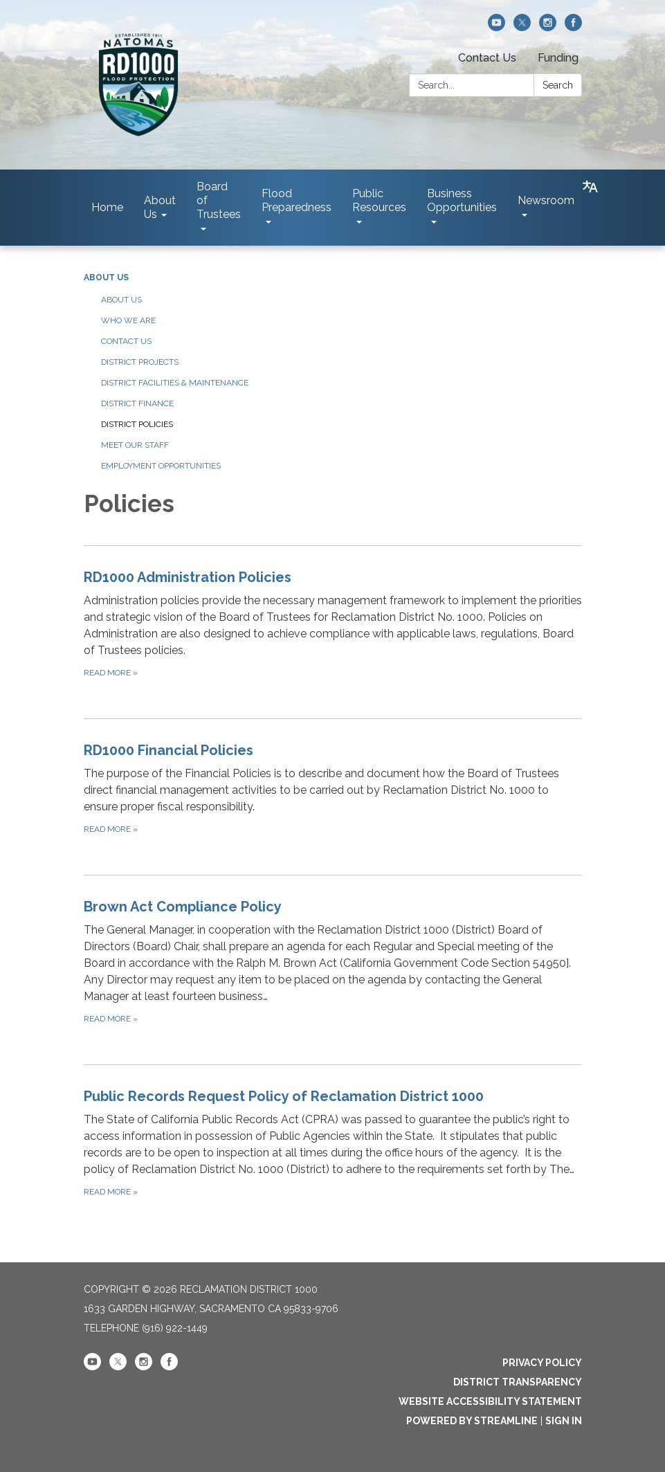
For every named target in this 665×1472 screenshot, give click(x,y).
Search (558, 85)
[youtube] (496, 27)
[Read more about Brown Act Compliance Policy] (333, 961)
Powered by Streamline (472, 1420)
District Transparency (517, 1382)
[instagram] (547, 27)
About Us (106, 277)
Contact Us (487, 57)
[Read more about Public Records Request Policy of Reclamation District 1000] (333, 1142)
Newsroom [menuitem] (546, 200)
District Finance (137, 403)
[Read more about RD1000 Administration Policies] (333, 623)
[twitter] (522, 27)
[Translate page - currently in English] (590, 187)
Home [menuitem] (107, 207)
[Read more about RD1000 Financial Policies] (333, 787)
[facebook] (573, 27)
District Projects (140, 362)
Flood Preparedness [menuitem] (296, 200)
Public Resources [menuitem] (379, 200)
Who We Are (128, 320)
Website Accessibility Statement (490, 1401)
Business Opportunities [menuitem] (462, 200)
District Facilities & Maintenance (174, 383)
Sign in (563, 1420)
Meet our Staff (135, 445)
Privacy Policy (542, 1362)
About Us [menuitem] (160, 207)
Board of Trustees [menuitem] (219, 200)
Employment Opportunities (161, 466)
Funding (558, 57)
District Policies (137, 424)
